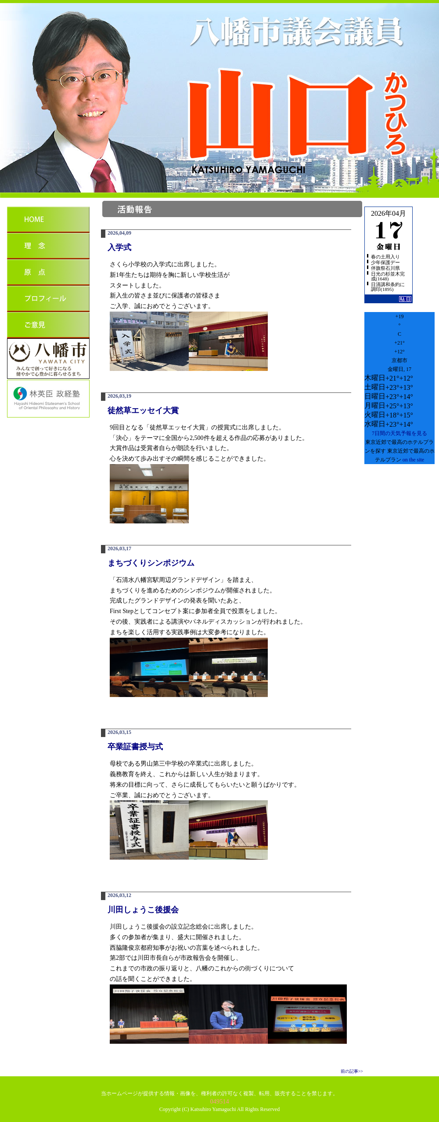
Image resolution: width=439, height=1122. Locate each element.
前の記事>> (352, 1071)
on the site (413, 460)
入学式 (119, 247)
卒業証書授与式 (135, 746)
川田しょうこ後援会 (143, 909)
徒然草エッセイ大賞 (143, 410)
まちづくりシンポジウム (151, 563)
